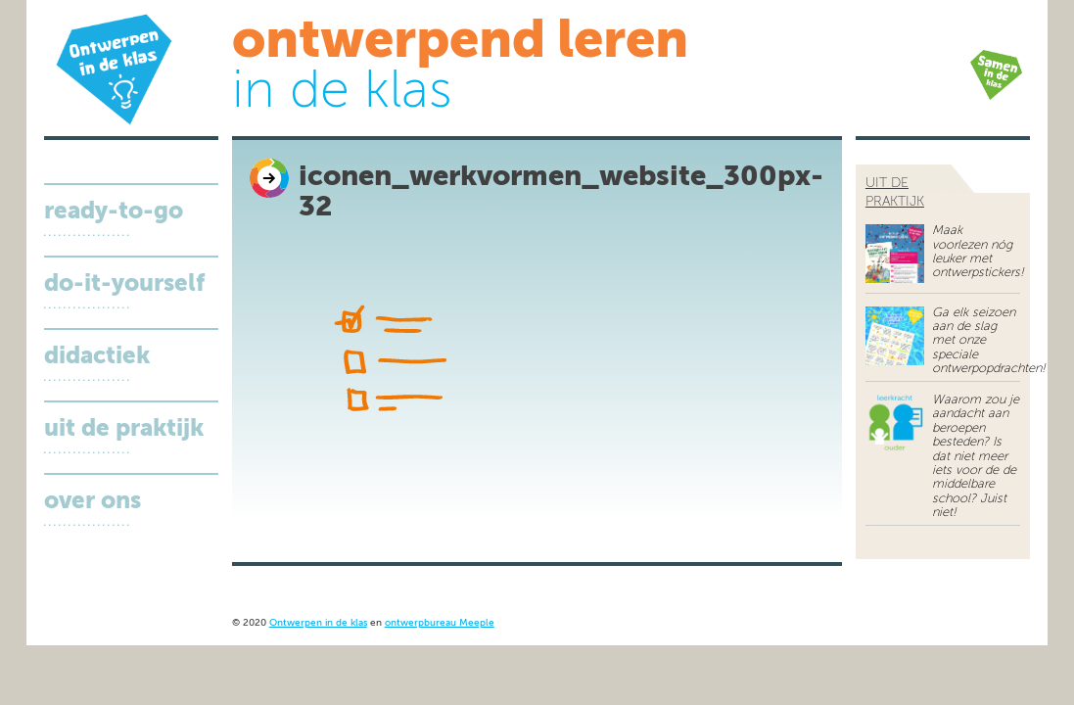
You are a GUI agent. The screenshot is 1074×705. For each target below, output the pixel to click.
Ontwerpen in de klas (318, 623)
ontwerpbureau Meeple (439, 623)
